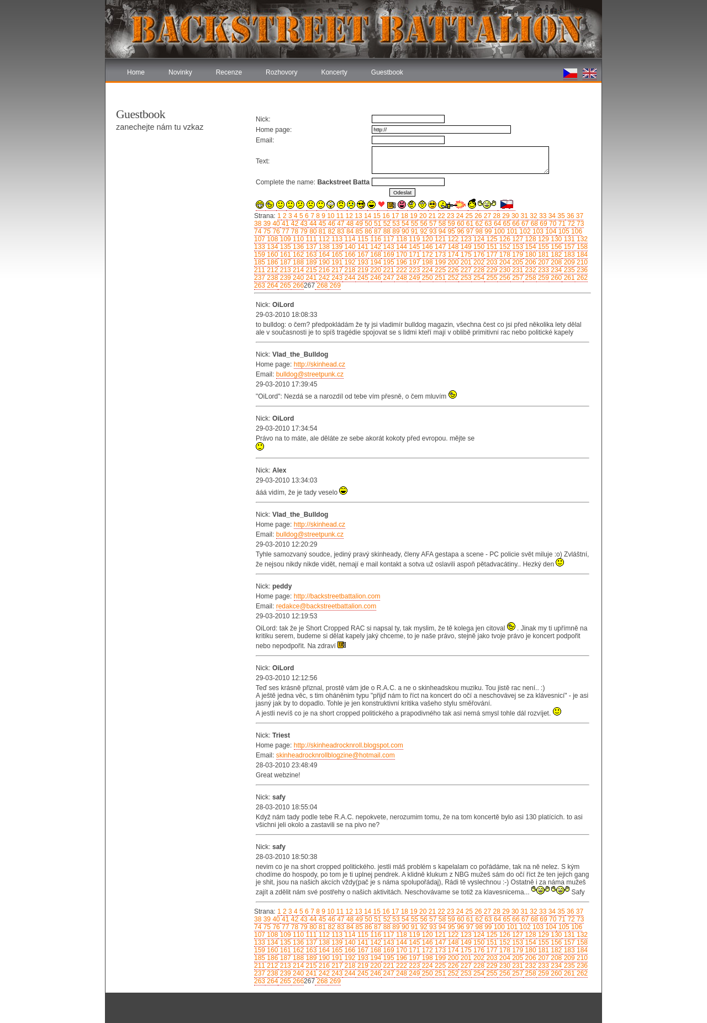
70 (552, 223)
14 (367, 216)
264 (271, 285)
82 (330, 231)
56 (423, 223)
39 (266, 223)
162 (297, 254)
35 (560, 216)
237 (259, 278)
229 (490, 270)
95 (450, 231)
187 (284, 262)
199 (439, 262)
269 (334, 285)
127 (516, 239)
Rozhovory (281, 72)
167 (362, 254)
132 (581, 239)
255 (490, 278)
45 (321, 223)
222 (400, 270)
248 (400, 278)
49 (358, 223)
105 (562, 231)
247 (387, 278)
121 (439, 239)
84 (349, 231)
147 (439, 247)
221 (387, 270)
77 (284, 231)
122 (452, 239)
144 (400, 247)
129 (542, 239)
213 (284, 270)
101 (511, 231)
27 (487, 216)
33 (542, 216)
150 (478, 247)
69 (542, 223)
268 (321, 285)
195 (387, 262)
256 (504, 278)
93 (432, 231)
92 (423, 231)
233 (542, 270)
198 (426, 262)
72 (570, 223)
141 (362, 247)
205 (516, 262)
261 (568, 278)
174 (452, 254)
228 (478, 270)
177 (490, 254)
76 (275, 231)
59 (450, 223)
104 (550, 231)
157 (568, 247)
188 (297, 262)
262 (581, 278)
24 (458, 216)
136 (297, 247)
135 (284, 247)
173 (439, 254)
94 (441, 231)
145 (413, 247)
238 (271, 278)
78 (293, 231)
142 (374, 247)
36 (569, 216)
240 (297, 278)
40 (275, 223)
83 (340, 231)
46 (330, 223)
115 (362, 239)
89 (395, 231)
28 (495, 216)
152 (504, 247)
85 (358, 231)
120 (426, 239)
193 (362, 262)
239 (284, 278)
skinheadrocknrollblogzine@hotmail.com (335, 755)
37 (578, 216)
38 (257, 223)
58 (441, 223)
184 (581, 254)
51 (377, 223)
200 (452, 262)
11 (339, 216)
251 (439, 278)
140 (348, 247)
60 (460, 223)
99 (487, 231)
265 (284, 285)
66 (515, 223)
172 (426, 254)
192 (348, 262)
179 (516, 254)
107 (259, 239)
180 (529, 254)
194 (374, 262)
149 (464, 247)
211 (259, 270)
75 (266, 231)
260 (555, 278)
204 (504, 262)
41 (284, 223)
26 (477, 216)
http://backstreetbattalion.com (337, 596)
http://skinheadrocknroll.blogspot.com (348, 745)
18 (403, 216)
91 (413, 231)
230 (504, 270)
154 (529, 247)
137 (310, 247)
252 (452, 278)
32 (532, 216)
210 (581, 262)
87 (377, 231)
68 (533, 223)
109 (284, 239)
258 (529, 278)
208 (555, 262)
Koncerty (334, 72)
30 (514, 216)
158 (581, 247)
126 (504, 239)
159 (259, 254)
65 (505, 223)
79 (303, 231)
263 (259, 285)
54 (404, 223)
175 (464, 254)
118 (400, 239)
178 (504, 254)
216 (322, 270)
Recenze (229, 72)
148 (452, 247)
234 (555, 270)
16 (385, 216)
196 (400, 262)
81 (321, 231)
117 (387, 239)
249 (413, 278)
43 (303, 223)
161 (284, 254)
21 (431, 216)
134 (271, 247)
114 (348, 239)
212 (271, 270)
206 (529, 262)
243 (336, 278)
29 (505, 216)
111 (310, 239)
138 (322, 247)
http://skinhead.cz (319, 364)
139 (336, 247)
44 (312, 223)
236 (581, 270)
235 (568, 270)
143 (387, 247)
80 (312, 231)
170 (400, 254)
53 (395, 223)
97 (468, 231)
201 (464, 262)
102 (524, 231)
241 (310, 278)
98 (478, 231)
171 (413, 254)
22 (440, 216)
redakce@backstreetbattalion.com (326, 606)
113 (336, 239)
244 (348, 278)
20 (422, 216)
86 (367, 231)
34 (551, 216)
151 (490, 247)
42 (293, 223)
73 (579, 223)
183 (568, 254)
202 (478, 262)
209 (568, 262)
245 (362, 278)
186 (271, 262)
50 (367, 223)
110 (297, 239)
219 (362, 270)
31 (523, 216)
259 (542, 278)
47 (340, 223)
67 (524, 223)
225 (439, 270)
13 (357, 216)
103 (537, 231)
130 (555, 239)
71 (561, 223)
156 (555, 247)
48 (349, 223)
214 (297, 270)
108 (271, 239)
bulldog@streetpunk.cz (310, 374)
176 (478, 254)
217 (336, 270)
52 (386, 223)
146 (426, 247)
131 (568, 239)
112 (322, 239)
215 (310, 270)
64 (497, 223)
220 (374, 270)
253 (464, 278)
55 (413, 223)
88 (386, 231)
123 (464, 239)
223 (413, 270)
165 (336, 254)
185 (259, 262)
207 (542, 262)
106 (575, 231)
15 (376, 216)
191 (336, 262)
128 (529, 239)
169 (387, 254)
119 (413, 239)
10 (330, 216)
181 (542, 254)
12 (348, 216)
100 (498, 231)
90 (404, 231)
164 (322, 254)
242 (322, 278)
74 (257, 231)
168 (374, 254)
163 (310, 254)
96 (460, 231)
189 (310, 262)
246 (374, 278)
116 (374, 239)
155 (542, 247)
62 (478, 223)
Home (136, 72)
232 (529, 270)
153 (516, 247)
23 (450, 216)
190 (322, 262)
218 (348, 270)
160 (271, 254)
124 (478, 239)
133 (259, 247)
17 (394, 216)
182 (555, 254)
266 (297, 285)
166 (348, 254)
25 (468, 216)
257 (516, 278)
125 (490, 239)
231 (516, 270)
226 (452, 270)
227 (464, 270)
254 (478, 278)
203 (490, 262)
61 (468, 223)
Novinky (180, 72)
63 (487, 223)
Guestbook (387, 72)
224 (426, 270)
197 (413, 262)
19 (413, 216)
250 (426, 278)
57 (432, 223)
